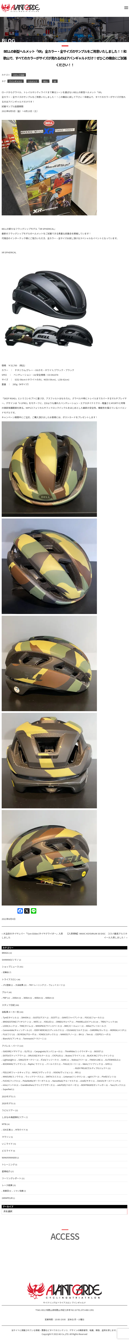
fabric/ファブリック (92, 1063)
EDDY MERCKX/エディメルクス (48, 1030)
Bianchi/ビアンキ (10, 1038)
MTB (4, 1124)
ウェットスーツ (55, 984)
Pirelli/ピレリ (108, 1076)
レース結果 (7, 1185)
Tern (88, 1034)
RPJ (76, 1072)
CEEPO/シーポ (101, 1034)
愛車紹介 (6, 1171)
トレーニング (8, 1164)
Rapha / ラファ (34, 1063)
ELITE (27, 1051)
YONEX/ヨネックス (47, 1034)
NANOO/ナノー (67, 1034)
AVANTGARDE (20, 7)
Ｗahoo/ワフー (78, 1059)
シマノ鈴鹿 (19, 1190)
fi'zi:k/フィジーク (48, 1059)
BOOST (97, 1051)
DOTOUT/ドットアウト (13, 1055)
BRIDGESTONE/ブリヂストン (16, 1021)
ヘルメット (32, 81)
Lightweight (8, 1059)
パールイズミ (52, 1063)
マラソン (6, 1136)
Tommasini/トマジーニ (33, 1038)
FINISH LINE (95, 1059)
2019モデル (7, 1096)
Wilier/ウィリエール (95, 1025)
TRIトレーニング (36, 984)
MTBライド (20, 1129)
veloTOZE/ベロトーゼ (66, 1085)
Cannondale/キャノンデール (16, 1030)
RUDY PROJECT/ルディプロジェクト (91, 1068)
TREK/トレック (107, 1021)
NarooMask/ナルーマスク (63, 1080)
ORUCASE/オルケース (38, 1055)
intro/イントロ (9, 1085)
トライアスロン (9, 979)
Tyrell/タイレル (9, 1017)
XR (55, 81)
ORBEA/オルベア (63, 1021)
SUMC (64, 1059)
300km (26, 997)
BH (80, 1034)
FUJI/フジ (7, 1034)
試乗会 (6, 972)
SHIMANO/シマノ (10, 959)
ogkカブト (92, 1076)
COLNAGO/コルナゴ (75, 1030)
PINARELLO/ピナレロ (85, 1021)
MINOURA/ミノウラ (11, 1076)
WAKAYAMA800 (9, 1157)
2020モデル (7, 1103)
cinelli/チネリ (86, 1080)
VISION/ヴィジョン (61, 1072)
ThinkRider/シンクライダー (77, 1051)
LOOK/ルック (9, 1025)
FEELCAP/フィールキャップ (15, 1072)
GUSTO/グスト (39, 1017)
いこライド (7, 1143)
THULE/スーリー (70, 1063)
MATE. (36, 1021)
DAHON (24, 1017)
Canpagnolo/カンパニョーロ (47, 1051)
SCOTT (54, 1017)
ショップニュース (10, 966)
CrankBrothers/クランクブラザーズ (36, 1085)
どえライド (7, 1150)
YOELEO (47, 1021)
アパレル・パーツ (10, 1045)
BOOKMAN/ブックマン (13, 1063)
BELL (45, 81)
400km (37, 997)
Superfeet (7, 1089)
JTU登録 (6, 984)
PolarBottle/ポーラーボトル (35, 1080)
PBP (5, 997)
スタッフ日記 (18, 74)
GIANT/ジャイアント (71, 1017)
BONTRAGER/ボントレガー (93, 1085)
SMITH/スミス (52, 1076)
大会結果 (19, 984)
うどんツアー (8, 1110)
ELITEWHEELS (111, 1059)
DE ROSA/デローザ (25, 1034)
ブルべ (5, 992)
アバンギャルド (15, 81)
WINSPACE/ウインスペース (47, 1025)
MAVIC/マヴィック (40, 1072)
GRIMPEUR (7, 1198)
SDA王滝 (7, 1129)
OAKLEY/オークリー (27, 1059)
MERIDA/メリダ (117, 1030)
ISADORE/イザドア (11, 1051)
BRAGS (5, 952)
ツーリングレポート (11, 1178)
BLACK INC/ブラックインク (99, 1055)
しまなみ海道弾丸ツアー (13, 1117)
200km (15, 997)
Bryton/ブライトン (74, 1055)
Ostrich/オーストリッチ (107, 1080)
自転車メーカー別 (10, 1011)
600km (48, 997)
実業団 (6, 1190)
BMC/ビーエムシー (72, 1025)
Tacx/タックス (116, 1085)
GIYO (107, 1063)
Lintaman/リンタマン (73, 1076)
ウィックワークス (33, 1076)
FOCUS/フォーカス (93, 1017)
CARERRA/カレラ (97, 1030)
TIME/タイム (25, 1025)
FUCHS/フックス (10, 1080)
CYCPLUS (56, 1055)
